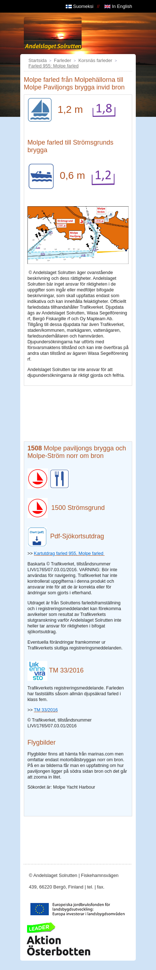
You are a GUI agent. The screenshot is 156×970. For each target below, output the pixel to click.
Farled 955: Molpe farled (54, 66)
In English (118, 6)
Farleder (62, 60)
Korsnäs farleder (95, 60)
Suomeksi (80, 6)
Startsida (38, 60)
